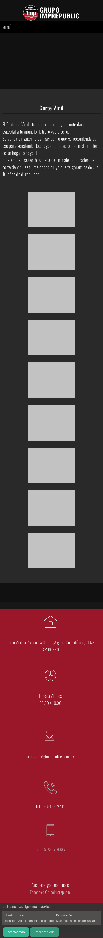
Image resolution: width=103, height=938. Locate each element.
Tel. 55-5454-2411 (50, 806)
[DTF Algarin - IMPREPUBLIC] (51, 13)
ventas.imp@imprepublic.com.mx (50, 756)
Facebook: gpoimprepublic (50, 885)
